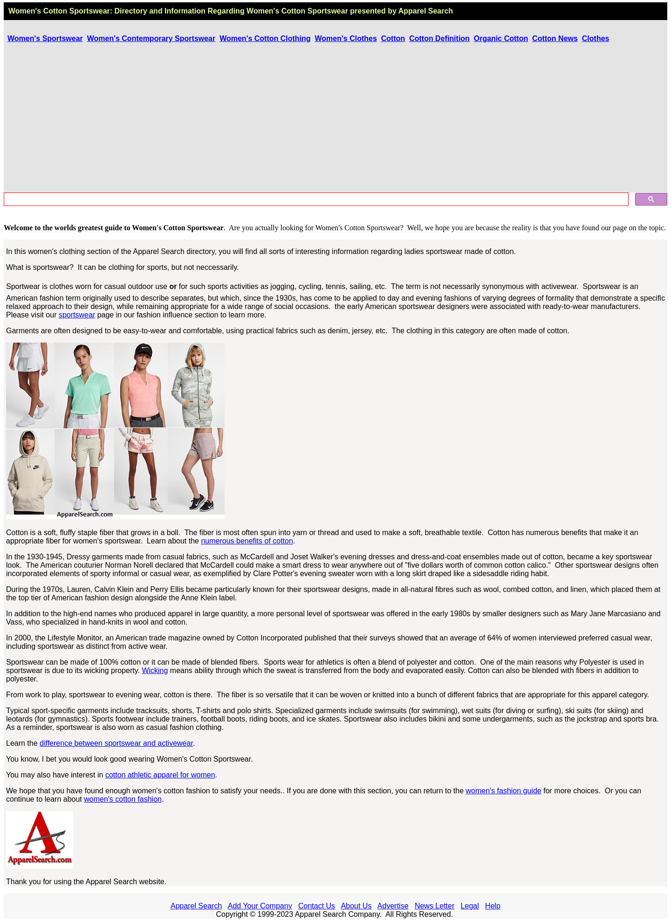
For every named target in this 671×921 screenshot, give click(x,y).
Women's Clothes (346, 38)
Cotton (393, 38)
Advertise (393, 906)
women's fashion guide (503, 791)
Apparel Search (425, 11)
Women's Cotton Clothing (264, 38)
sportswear (77, 315)
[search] (315, 199)
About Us (356, 906)
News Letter (434, 906)
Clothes (595, 38)
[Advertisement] (335, 119)
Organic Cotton (501, 38)
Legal (470, 906)
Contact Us (316, 906)
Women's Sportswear (45, 38)
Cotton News (555, 38)
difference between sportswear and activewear (116, 743)
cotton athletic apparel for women (160, 775)
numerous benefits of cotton (247, 541)
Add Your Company (260, 906)
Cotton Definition (439, 38)
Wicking (155, 670)
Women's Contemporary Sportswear (151, 38)
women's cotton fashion (123, 799)
